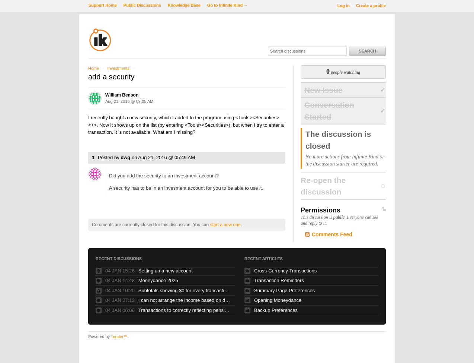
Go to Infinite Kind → (227, 5)
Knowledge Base (184, 5)
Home (93, 68)
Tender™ (119, 336)
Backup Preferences (276, 310)
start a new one (225, 224)
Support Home (103, 5)
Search (367, 51)
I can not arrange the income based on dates (184, 300)
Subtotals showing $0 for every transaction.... (184, 290)
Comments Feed (332, 234)
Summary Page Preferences (284, 290)
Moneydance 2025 (158, 280)
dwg (125, 157)
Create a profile (371, 5)
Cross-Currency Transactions (285, 271)
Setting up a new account (165, 271)
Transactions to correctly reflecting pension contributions (184, 310)
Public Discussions (142, 5)
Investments (118, 68)
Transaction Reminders (279, 280)
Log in (343, 5)
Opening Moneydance (277, 300)
